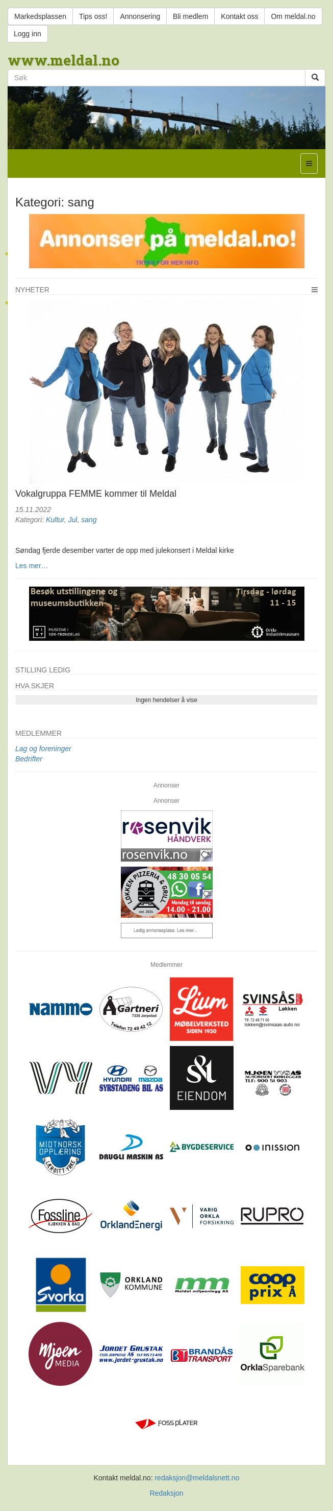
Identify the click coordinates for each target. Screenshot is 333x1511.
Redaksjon (166, 1493)
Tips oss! (93, 16)
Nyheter (32, 290)
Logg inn (27, 34)
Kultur (55, 520)
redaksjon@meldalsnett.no (197, 1478)
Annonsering (140, 16)
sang (88, 520)
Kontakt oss (239, 16)
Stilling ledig (42, 670)
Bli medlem (190, 16)
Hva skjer (34, 686)
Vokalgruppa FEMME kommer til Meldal (95, 494)
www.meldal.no (63, 60)
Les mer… (31, 566)
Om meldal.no (293, 16)
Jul (73, 520)
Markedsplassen (40, 16)
